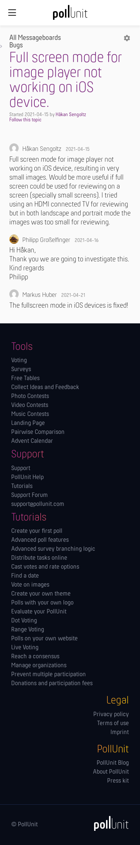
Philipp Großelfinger (46, 240)
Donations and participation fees (52, 683)
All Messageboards (35, 38)
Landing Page (28, 423)
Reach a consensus (35, 656)
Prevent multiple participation (48, 674)
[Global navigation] (12, 13)
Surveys (21, 369)
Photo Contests (30, 396)
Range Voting (27, 630)
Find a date (25, 576)
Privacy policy (111, 714)
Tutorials (21, 486)
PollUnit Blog (113, 763)
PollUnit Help (27, 477)
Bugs (16, 45)
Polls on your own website (44, 639)
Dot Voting (24, 621)
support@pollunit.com (37, 504)
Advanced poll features (40, 540)
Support (20, 468)
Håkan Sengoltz (71, 115)
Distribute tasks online (39, 558)
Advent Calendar (32, 441)
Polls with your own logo (42, 603)
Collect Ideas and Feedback (45, 387)
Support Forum (29, 495)
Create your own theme (41, 594)
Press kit (118, 781)
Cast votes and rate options (45, 567)
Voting (19, 360)
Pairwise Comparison (38, 432)
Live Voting (24, 647)
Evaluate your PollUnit (38, 612)
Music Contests (30, 414)
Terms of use (113, 723)
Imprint (120, 732)
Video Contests (29, 405)
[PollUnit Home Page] (70, 15)
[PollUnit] (108, 823)
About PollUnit (111, 772)
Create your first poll (36, 531)
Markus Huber (39, 295)
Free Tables (25, 378)
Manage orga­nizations (38, 665)
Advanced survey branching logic (53, 549)
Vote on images (30, 585)
